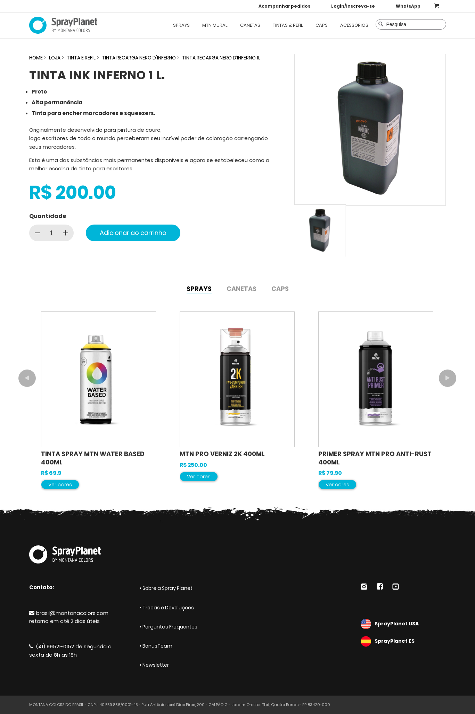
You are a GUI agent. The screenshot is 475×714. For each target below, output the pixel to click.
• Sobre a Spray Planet (166, 588)
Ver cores (60, 484)
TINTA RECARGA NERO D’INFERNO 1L (221, 57)
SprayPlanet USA (403, 624)
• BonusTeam (156, 645)
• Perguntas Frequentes (168, 626)
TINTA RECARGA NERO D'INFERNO (139, 57)
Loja (54, 57)
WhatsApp (408, 6)
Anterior (27, 378)
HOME (36, 57)
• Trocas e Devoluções (167, 607)
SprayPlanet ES (403, 641)
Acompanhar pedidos (284, 6)
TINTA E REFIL (81, 57)
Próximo (447, 378)
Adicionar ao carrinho (133, 232)
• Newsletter (154, 665)
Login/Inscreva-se (353, 6)
